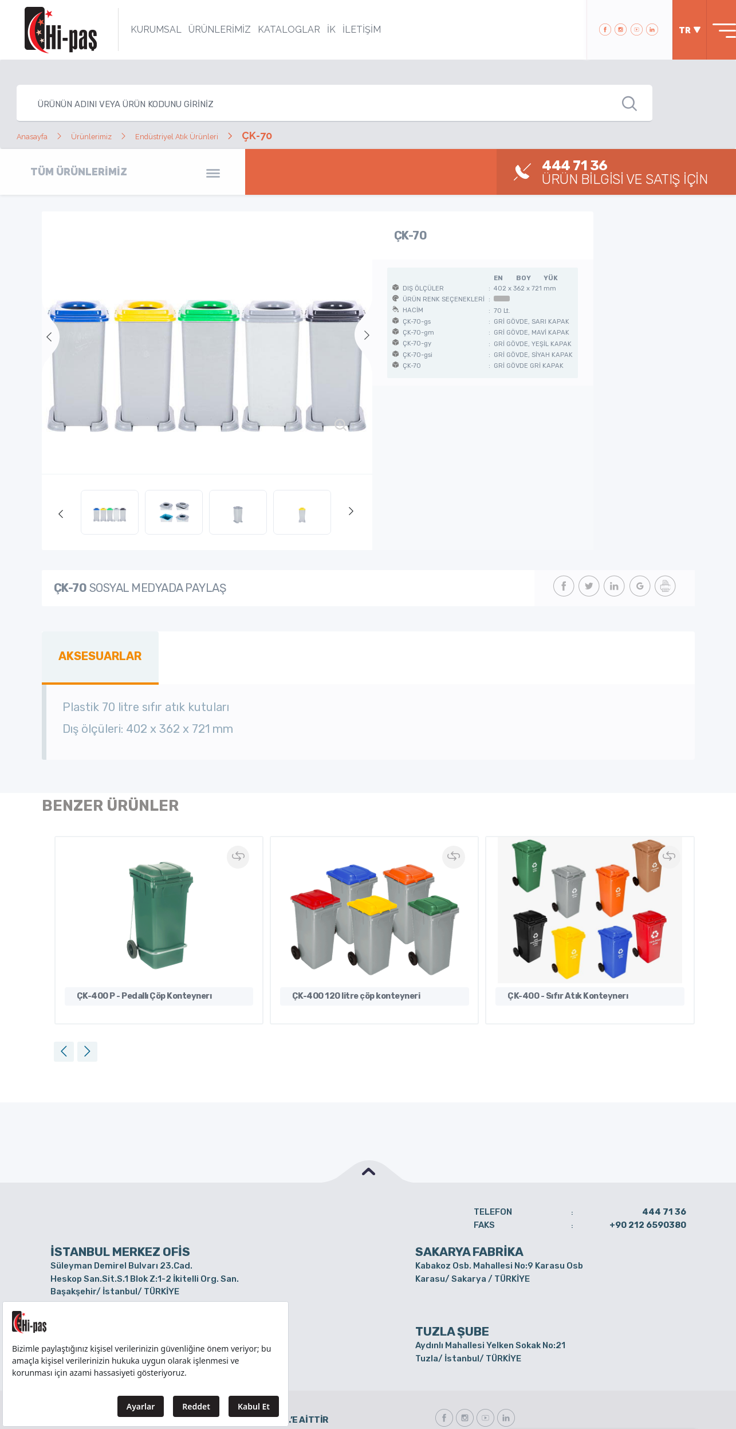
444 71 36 (664, 1185)
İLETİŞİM (346, 29)
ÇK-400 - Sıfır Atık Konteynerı (561, 973)
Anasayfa (39, 135)
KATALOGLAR (273, 29)
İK (316, 29)
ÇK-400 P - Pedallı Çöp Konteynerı (137, 973)
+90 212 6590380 (647, 1199)
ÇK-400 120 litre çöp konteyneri (349, 973)
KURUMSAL (140, 29)
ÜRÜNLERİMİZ (204, 29)
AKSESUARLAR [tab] (94, 653)
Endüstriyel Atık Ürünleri (224, 135)
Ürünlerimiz (113, 135)
